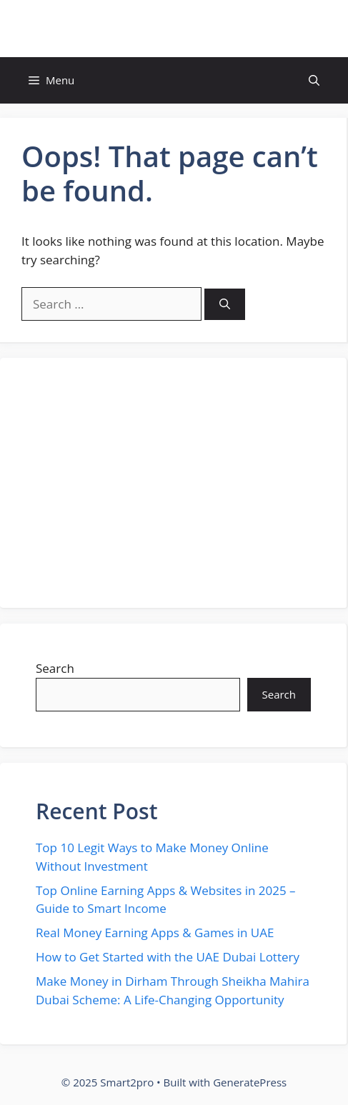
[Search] (224, 305)
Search (55, 668)
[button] (314, 80)
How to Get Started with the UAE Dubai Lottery (167, 957)
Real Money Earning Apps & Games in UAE (155, 932)
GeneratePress (250, 1082)
